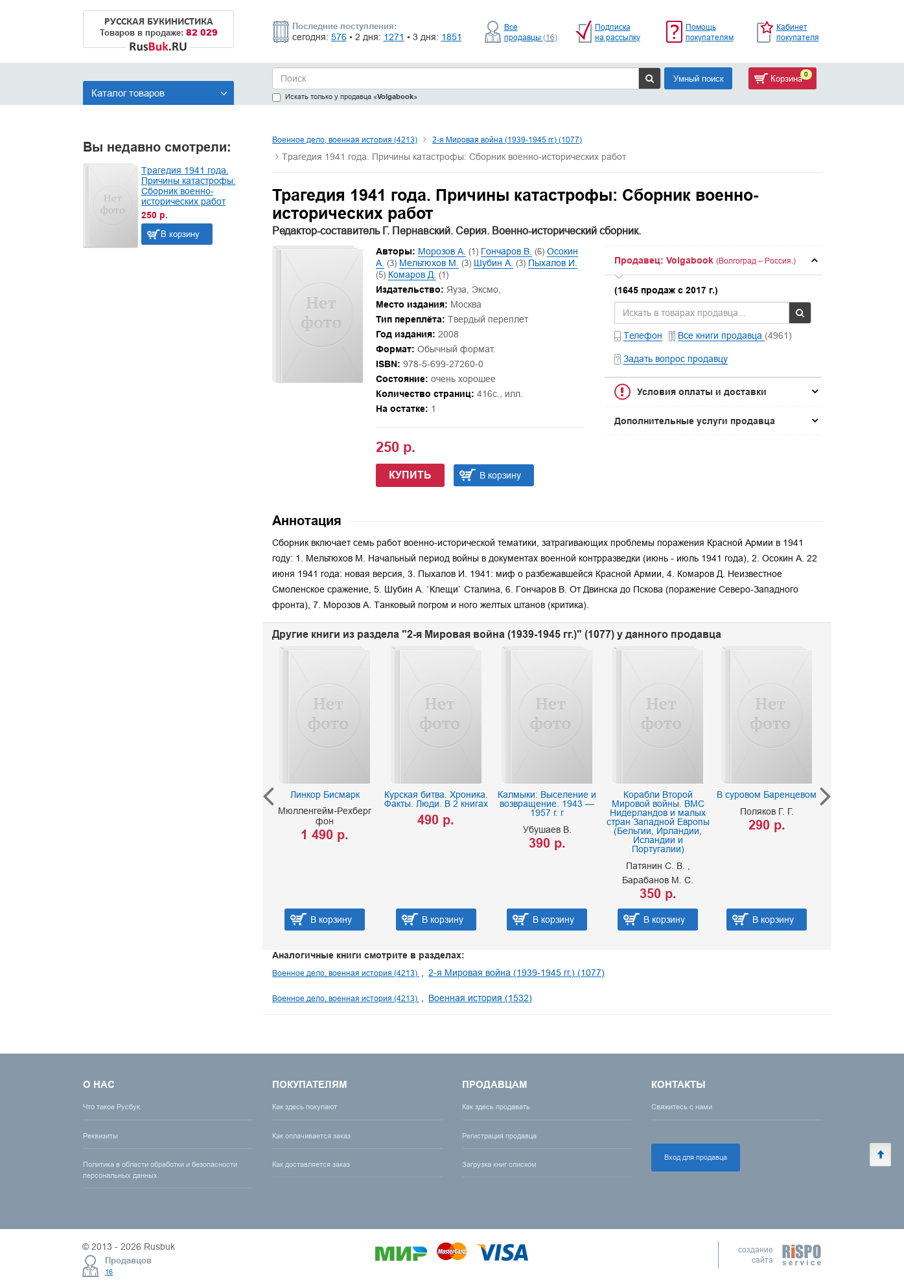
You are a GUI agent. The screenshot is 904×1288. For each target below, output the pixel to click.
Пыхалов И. (552, 263)
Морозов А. (442, 251)
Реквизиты (100, 1135)
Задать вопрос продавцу (675, 359)
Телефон (642, 335)
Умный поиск (698, 78)
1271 (394, 37)
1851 (451, 37)
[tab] (713, 260)
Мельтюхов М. (429, 263)
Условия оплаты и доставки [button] (702, 392)
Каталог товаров (159, 92)
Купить (410, 475)
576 (339, 37)
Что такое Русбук (111, 1106)
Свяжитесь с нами (681, 1106)
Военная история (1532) (480, 998)
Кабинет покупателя (797, 32)
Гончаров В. (506, 251)
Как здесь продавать (496, 1106)
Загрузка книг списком (499, 1164)
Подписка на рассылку (617, 32)
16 (109, 1271)
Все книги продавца (721, 335)
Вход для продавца (695, 1157)
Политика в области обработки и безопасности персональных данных (160, 1170)
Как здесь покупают (304, 1106)
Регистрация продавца (499, 1135)
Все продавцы (530, 32)
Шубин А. (493, 263)
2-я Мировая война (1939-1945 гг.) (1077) (507, 139)
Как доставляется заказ (311, 1164)
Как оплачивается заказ (311, 1135)
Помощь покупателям (710, 32)
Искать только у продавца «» (344, 96)
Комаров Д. (412, 274)
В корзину (180, 234)
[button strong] (713, 260)
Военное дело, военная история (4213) (344, 139)
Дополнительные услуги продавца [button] (694, 421)
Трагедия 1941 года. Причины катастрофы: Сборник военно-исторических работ (188, 186)
